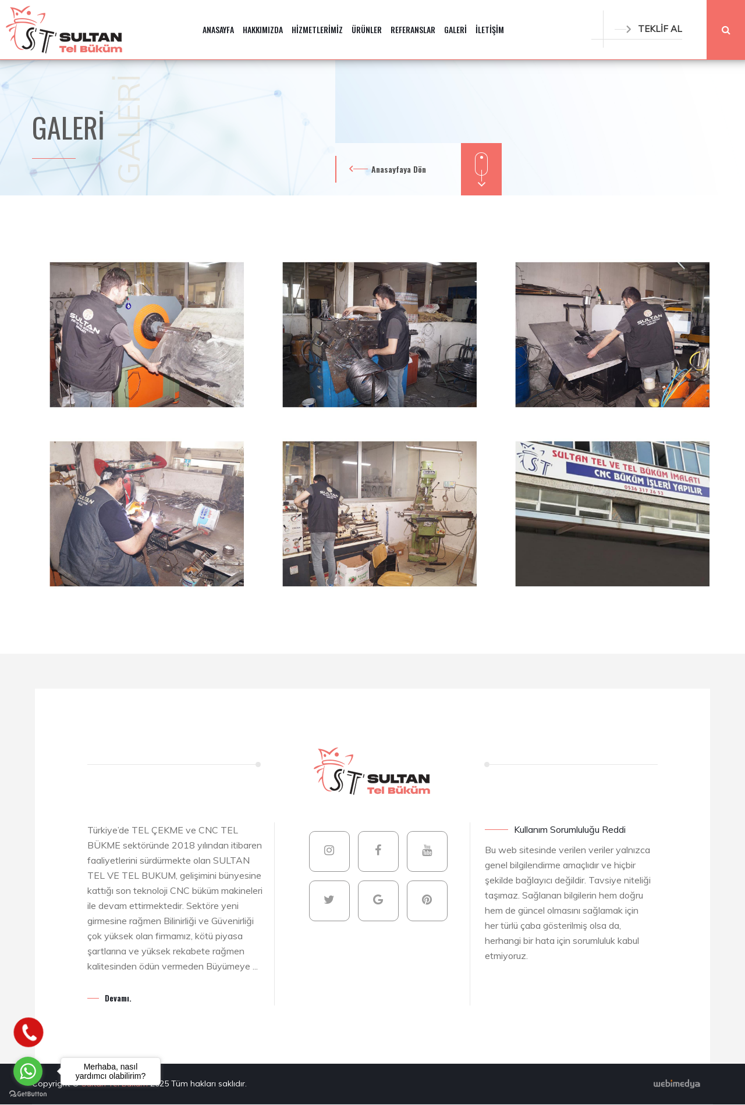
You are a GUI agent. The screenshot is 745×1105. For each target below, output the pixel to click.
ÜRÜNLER (367, 29)
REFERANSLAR (413, 29)
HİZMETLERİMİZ (317, 29)
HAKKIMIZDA (263, 29)
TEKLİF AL (648, 28)
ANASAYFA (218, 29)
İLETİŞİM (490, 29)
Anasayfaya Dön (398, 169)
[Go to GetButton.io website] (28, 1093)
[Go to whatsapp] (27, 1071)
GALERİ (455, 29)
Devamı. (118, 998)
